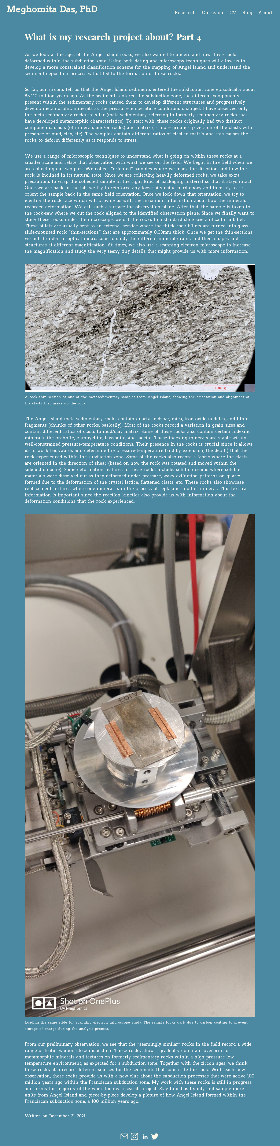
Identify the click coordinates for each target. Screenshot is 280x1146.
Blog (247, 12)
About (265, 12)
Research (185, 12)
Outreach (213, 12)
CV (232, 12)
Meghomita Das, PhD (51, 9)
